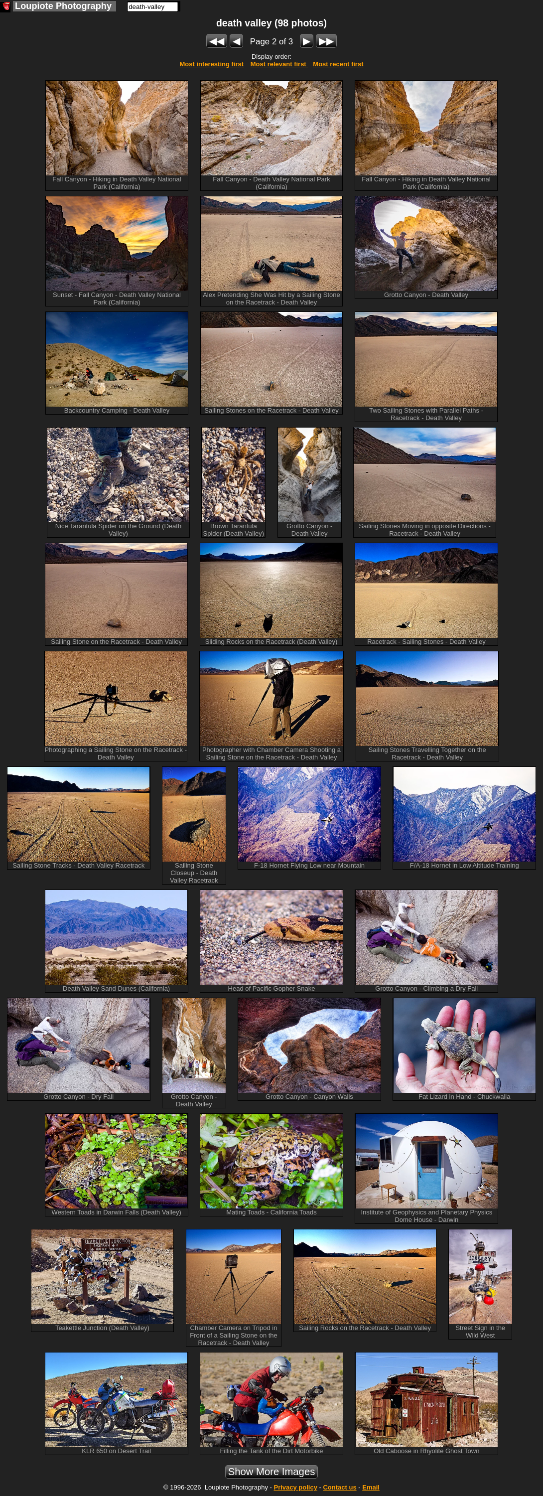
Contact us (339, 1487)
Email (371, 1487)
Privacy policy (295, 1487)
